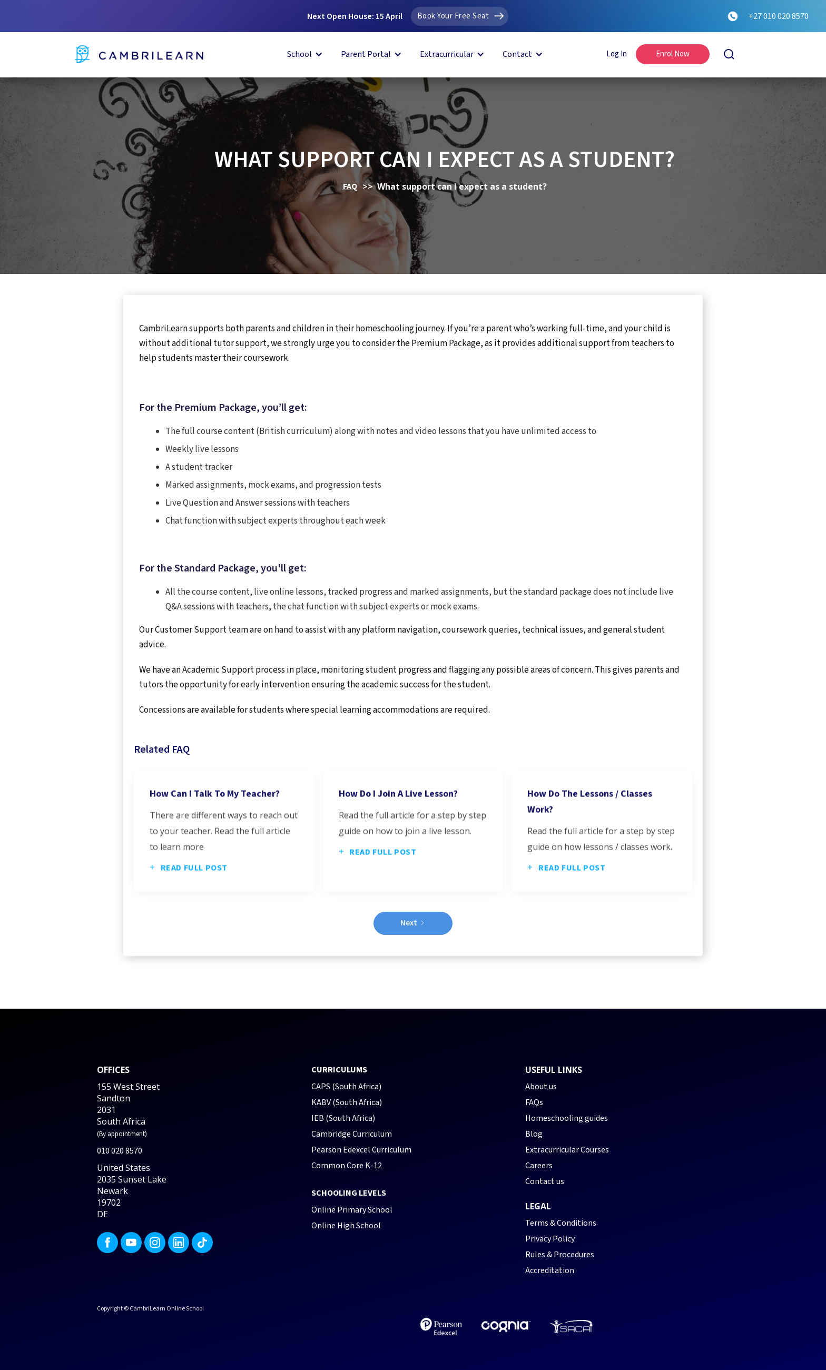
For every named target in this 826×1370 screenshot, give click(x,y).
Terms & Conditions (560, 1223)
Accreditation (549, 1270)
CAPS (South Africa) (346, 1086)
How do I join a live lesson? (398, 835)
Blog (534, 1134)
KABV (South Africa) (346, 1102)
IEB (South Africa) (343, 1118)
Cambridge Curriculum (351, 1134)
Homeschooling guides (566, 1118)
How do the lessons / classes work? (589, 843)
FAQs (534, 1102)
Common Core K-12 (346, 1165)
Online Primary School (351, 1210)
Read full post (189, 909)
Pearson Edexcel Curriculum (361, 1150)
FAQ (350, 186)
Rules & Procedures (559, 1254)
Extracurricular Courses (567, 1150)
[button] (303, 54)
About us (541, 1086)
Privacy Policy (550, 1239)
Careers (539, 1165)
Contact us (544, 1181)
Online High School (346, 1225)
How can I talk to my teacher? (215, 835)
